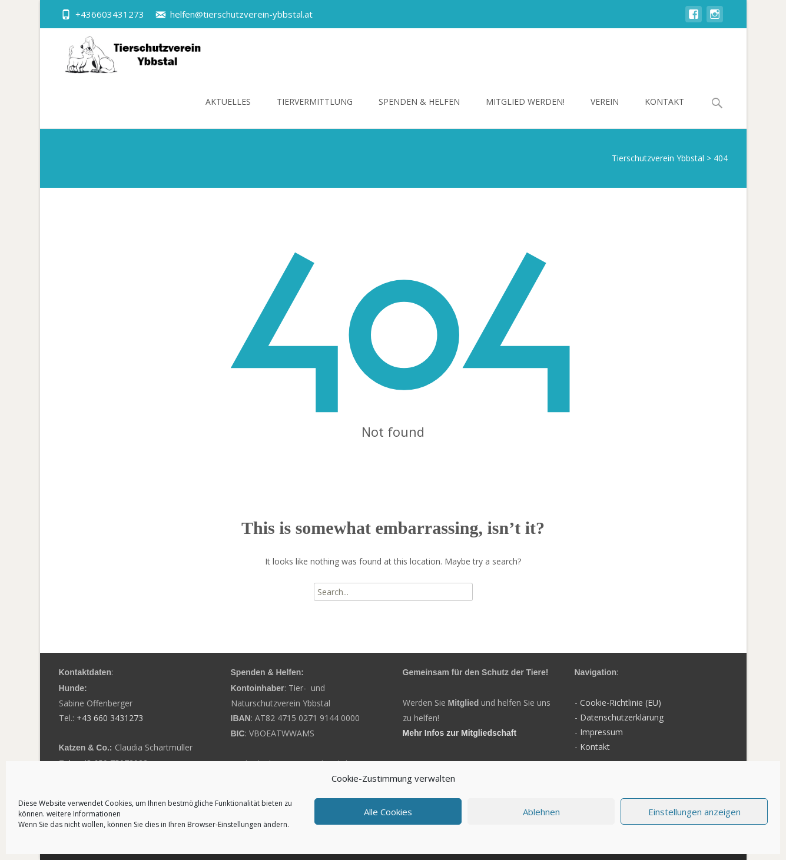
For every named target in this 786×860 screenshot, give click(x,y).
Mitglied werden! (525, 112)
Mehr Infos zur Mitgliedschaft (460, 733)
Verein (605, 112)
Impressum (601, 732)
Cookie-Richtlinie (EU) (620, 702)
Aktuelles (228, 112)
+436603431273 (109, 14)
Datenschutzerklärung (622, 717)
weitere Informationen (84, 814)
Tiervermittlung (315, 112)
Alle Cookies (388, 812)
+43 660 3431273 (110, 717)
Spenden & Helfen (419, 112)
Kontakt (664, 112)
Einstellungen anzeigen (694, 812)
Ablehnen (541, 812)
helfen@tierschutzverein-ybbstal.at (241, 14)
